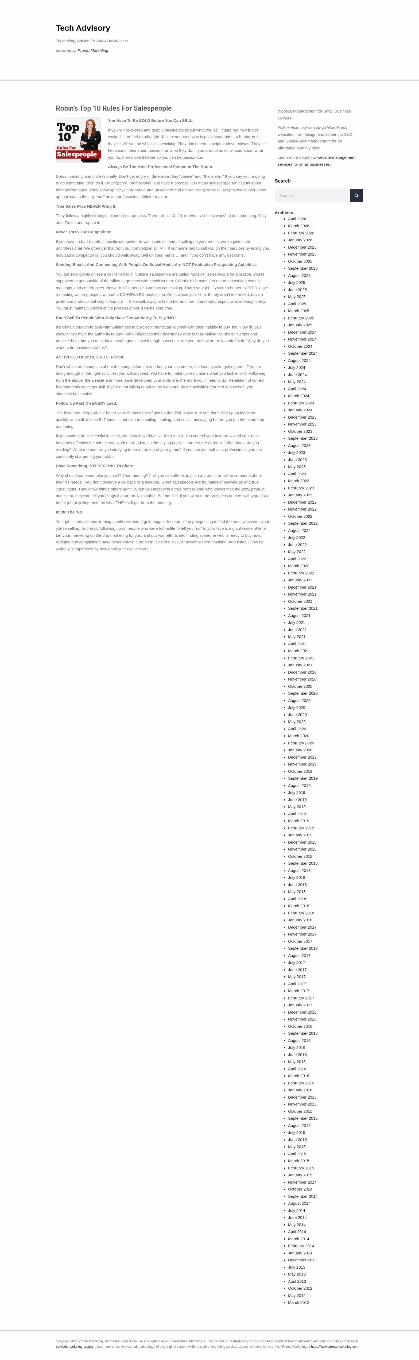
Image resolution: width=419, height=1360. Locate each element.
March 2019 (298, 820)
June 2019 (297, 799)
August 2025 (299, 275)
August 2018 (299, 870)
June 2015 (297, 1139)
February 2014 (301, 1245)
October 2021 (300, 601)
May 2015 (297, 1146)
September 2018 (303, 863)
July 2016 (296, 1047)
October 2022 (300, 516)
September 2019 (303, 778)
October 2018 (300, 856)
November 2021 (302, 594)
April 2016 (297, 1069)
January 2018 (300, 920)
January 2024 (300, 410)
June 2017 (297, 969)
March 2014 (298, 1239)
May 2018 (297, 891)
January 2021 (300, 665)
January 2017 (300, 1005)
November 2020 (302, 679)
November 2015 (302, 1104)
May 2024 (297, 381)
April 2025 (297, 304)
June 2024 (297, 374)
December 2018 (302, 842)
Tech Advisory (83, 28)
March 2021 (298, 650)
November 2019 (302, 764)
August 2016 (299, 1040)
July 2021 (296, 622)
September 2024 (303, 353)
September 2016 (303, 1033)
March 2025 (298, 310)
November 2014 (302, 1182)
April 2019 (297, 814)
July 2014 (296, 1210)
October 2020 (300, 686)
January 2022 (300, 580)
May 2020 (297, 721)
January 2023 (300, 495)
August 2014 (299, 1203)
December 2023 (302, 417)
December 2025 (302, 247)
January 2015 (300, 1175)
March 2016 (298, 1075)
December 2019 (302, 757)
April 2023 (297, 474)
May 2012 (297, 1295)
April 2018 (297, 899)
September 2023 (303, 438)
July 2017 (296, 962)
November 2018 (302, 849)
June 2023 (297, 459)
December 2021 (302, 587)
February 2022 (301, 573)
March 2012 (298, 1302)
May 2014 (297, 1224)
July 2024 (296, 367)
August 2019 (299, 785)
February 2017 (301, 998)
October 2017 (300, 941)
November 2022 (302, 509)
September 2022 (303, 523)
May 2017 (297, 976)
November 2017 (302, 934)
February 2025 (301, 318)
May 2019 (297, 806)
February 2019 (301, 828)
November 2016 (302, 1019)
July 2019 (296, 792)
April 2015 (297, 1154)
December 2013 (302, 1260)
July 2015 (296, 1132)
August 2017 (299, 955)
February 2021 (301, 658)
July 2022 (296, 537)
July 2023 (296, 452)
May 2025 (297, 296)
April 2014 (297, 1231)
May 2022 (297, 551)
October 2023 (300, 431)
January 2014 (300, 1253)
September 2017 (303, 948)
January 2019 (300, 835)
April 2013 (297, 1281)
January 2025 (300, 325)
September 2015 (303, 1118)
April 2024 (297, 389)
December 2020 (302, 672)
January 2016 (300, 1090)
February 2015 (301, 1168)
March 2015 (298, 1160)
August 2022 (299, 530)
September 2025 (303, 268)
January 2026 (300, 240)
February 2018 (301, 913)
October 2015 (300, 1111)
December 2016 (302, 1012)
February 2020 (301, 743)
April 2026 (297, 219)
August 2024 (299, 360)
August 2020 (299, 700)
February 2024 (301, 403)
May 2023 (297, 466)
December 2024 (302, 332)
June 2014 (297, 1217)
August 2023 (299, 445)
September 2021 (303, 608)
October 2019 (300, 771)
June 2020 (297, 714)
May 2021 (297, 636)
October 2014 (300, 1189)
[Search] (356, 195)
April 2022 (297, 559)
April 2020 (297, 729)
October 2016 (300, 1026)
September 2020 (303, 693)
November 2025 (302, 254)
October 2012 (300, 1288)
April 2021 (297, 644)
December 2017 (302, 927)
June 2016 (297, 1054)
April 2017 (297, 984)
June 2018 (297, 884)
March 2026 (298, 225)
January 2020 (300, 750)
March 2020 (298, 735)
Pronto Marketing (93, 50)
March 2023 (298, 480)
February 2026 (301, 233)
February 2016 (301, 1083)
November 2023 (302, 424)
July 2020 (296, 707)
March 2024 (298, 395)
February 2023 (301, 488)
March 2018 (298, 905)
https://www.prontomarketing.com (334, 1347)
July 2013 (296, 1267)
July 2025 (296, 282)
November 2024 (302, 339)
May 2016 (297, 1061)
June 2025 (297, 289)
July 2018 (296, 877)
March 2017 (298, 990)
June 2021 (297, 629)
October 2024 (300, 346)
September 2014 (303, 1196)
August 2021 (299, 615)
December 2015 (302, 1097)
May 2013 (297, 1274)
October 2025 (300, 261)
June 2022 (297, 544)
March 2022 (298, 565)
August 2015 (299, 1125)
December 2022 (302, 502)
